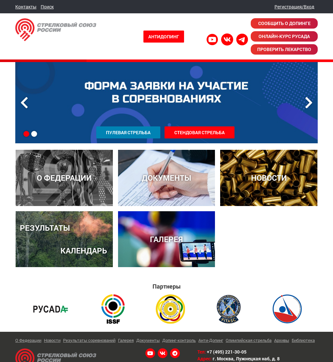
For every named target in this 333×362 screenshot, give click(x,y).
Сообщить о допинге (284, 23)
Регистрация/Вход (294, 7)
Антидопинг (163, 36)
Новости (52, 339)
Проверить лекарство (284, 49)
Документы (148, 339)
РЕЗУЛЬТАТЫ (45, 227)
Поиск (47, 7)
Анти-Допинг (210, 339)
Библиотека (303, 339)
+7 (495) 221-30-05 (226, 351)
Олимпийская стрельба (249, 339)
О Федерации (28, 339)
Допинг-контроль (179, 339)
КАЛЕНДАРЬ (83, 249)
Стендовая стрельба (199, 132)
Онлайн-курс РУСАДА (284, 36)
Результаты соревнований (89, 339)
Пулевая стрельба (128, 132)
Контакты (25, 7)
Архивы (281, 339)
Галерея (126, 339)
